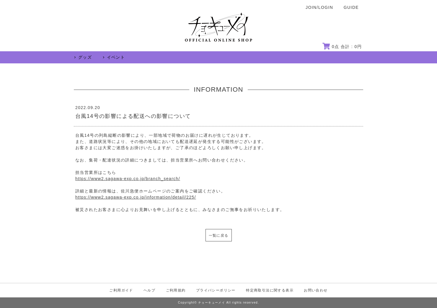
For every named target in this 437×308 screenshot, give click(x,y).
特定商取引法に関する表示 (269, 290)
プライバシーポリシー (216, 290)
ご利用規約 (176, 290)
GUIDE (351, 7)
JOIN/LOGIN (319, 7)
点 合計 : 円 (342, 46)
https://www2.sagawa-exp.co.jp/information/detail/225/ (135, 197)
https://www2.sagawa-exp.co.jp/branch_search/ (127, 178)
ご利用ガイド (121, 290)
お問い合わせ (315, 290)
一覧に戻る (219, 235)
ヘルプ (149, 290)
